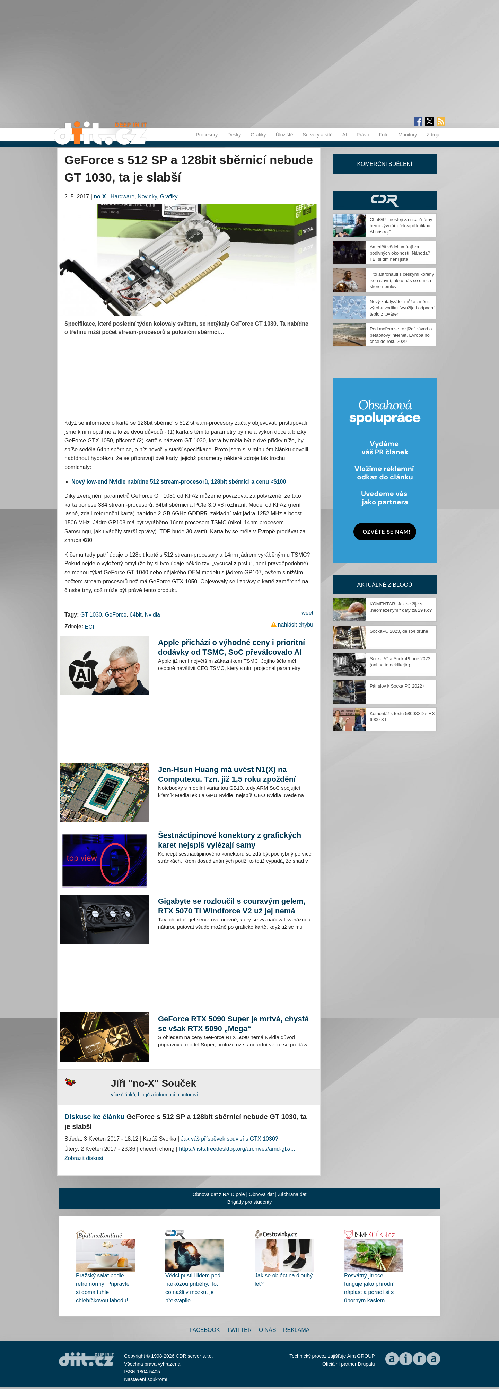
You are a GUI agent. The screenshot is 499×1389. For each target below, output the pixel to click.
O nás (267, 1330)
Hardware (122, 197)
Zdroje (433, 135)
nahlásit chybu (295, 625)
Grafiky (258, 135)
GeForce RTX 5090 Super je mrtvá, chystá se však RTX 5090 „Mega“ (233, 1024)
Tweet (305, 613)
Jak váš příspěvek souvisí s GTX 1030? (229, 1139)
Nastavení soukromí (145, 1379)
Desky (234, 135)
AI (344, 135)
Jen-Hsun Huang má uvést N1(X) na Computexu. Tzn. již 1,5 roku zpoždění (227, 774)
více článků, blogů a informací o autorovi (154, 1094)
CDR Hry (385, 200)
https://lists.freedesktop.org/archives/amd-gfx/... (237, 1149)
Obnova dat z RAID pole (219, 1194)
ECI (89, 627)
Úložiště (284, 135)
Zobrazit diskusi (83, 1158)
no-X (100, 197)
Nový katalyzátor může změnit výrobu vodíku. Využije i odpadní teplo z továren (402, 308)
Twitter (239, 1330)
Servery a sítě (317, 135)
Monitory (408, 135)
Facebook (205, 1330)
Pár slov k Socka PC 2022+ (397, 686)
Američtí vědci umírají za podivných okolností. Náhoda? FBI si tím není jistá (400, 253)
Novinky (147, 197)
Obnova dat (261, 1194)
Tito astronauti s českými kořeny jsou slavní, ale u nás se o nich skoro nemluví (402, 280)
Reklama (296, 1330)
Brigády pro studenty (249, 1202)
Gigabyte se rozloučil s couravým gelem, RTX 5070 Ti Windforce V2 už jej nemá (232, 906)
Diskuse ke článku (94, 1117)
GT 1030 (91, 615)
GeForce (115, 615)
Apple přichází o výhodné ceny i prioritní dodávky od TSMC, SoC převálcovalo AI (231, 647)
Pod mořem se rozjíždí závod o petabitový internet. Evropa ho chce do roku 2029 (401, 335)
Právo (363, 135)
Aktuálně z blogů (384, 585)
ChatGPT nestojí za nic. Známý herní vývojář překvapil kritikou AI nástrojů (401, 226)
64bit (136, 615)
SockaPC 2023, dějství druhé (399, 631)
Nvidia (152, 615)
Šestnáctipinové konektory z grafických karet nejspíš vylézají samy (229, 840)
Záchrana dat (292, 1194)
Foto (384, 135)
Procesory (207, 135)
